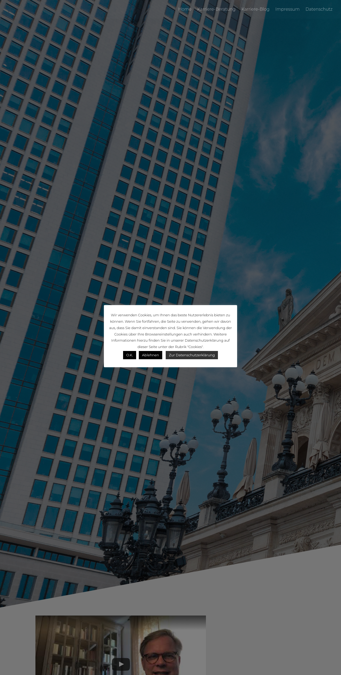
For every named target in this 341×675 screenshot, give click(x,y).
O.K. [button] (129, 355)
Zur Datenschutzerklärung (192, 355)
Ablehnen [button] (150, 355)
